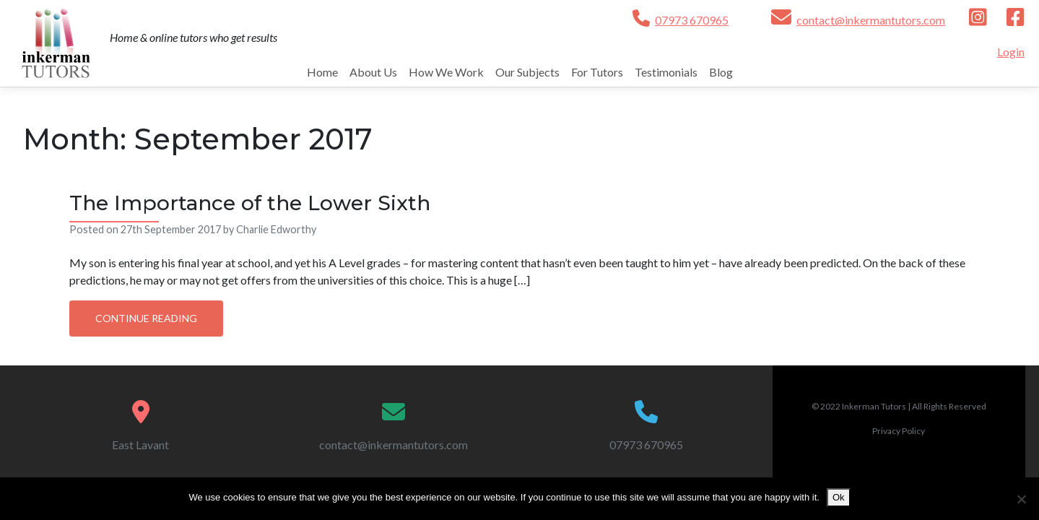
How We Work (446, 72)
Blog (721, 72)
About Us (373, 72)
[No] (1021, 499)
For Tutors (597, 72)
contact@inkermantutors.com (870, 20)
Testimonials (666, 72)
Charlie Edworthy (276, 229)
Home (322, 72)
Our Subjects (527, 72)
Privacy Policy (898, 430)
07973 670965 (692, 20)
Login (1011, 51)
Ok (838, 497)
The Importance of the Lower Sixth (249, 203)
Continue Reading (146, 318)
